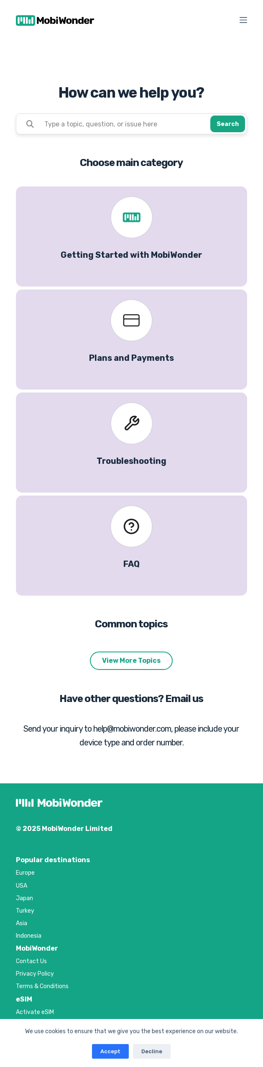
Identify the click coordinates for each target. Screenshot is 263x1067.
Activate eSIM (35, 1012)
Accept (110, 1051)
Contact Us (31, 961)
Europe (25, 872)
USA (21, 885)
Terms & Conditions (42, 986)
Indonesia (28, 935)
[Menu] (243, 20)
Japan (24, 898)
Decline (151, 1051)
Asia (21, 923)
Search (228, 124)
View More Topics (131, 660)
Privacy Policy (35, 973)
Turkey (25, 910)
